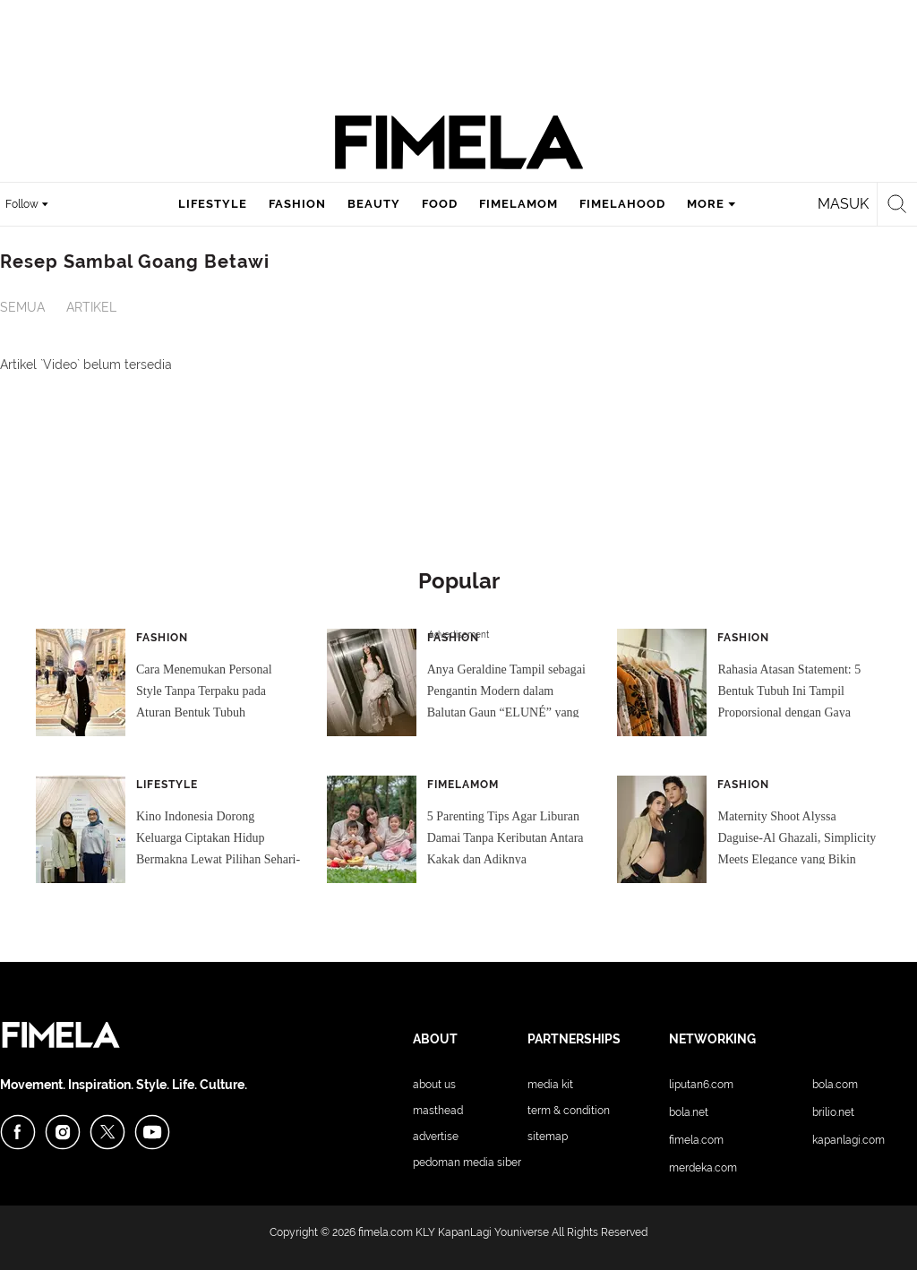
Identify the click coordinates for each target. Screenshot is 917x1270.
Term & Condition (568, 1110)
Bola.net (688, 1112)
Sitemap (547, 1136)
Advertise (435, 1136)
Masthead (438, 1110)
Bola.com (835, 1084)
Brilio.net (833, 1112)
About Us (434, 1084)
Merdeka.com (703, 1168)
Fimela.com (696, 1140)
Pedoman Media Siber (467, 1162)
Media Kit (550, 1084)
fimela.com (385, 1232)
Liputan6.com (701, 1084)
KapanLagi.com (848, 1140)
